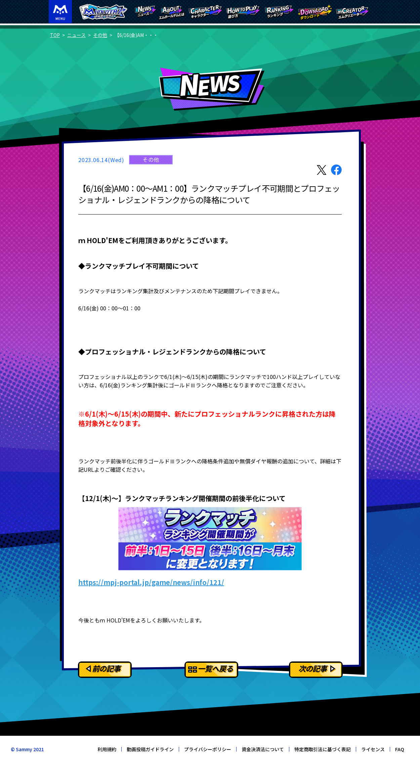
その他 (100, 35)
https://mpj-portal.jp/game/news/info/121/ (151, 582)
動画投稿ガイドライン (150, 749)
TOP (55, 35)
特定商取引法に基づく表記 (322, 749)
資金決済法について (263, 749)
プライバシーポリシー (207, 749)
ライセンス (373, 749)
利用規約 (106, 749)
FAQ (399, 749)
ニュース (76, 35)
